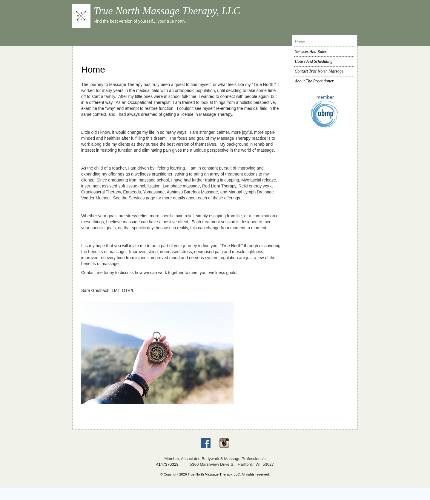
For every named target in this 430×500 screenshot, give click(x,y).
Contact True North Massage (319, 71)
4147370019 (167, 464)
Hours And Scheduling (314, 61)
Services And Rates (311, 51)
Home (300, 41)
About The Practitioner (314, 81)
